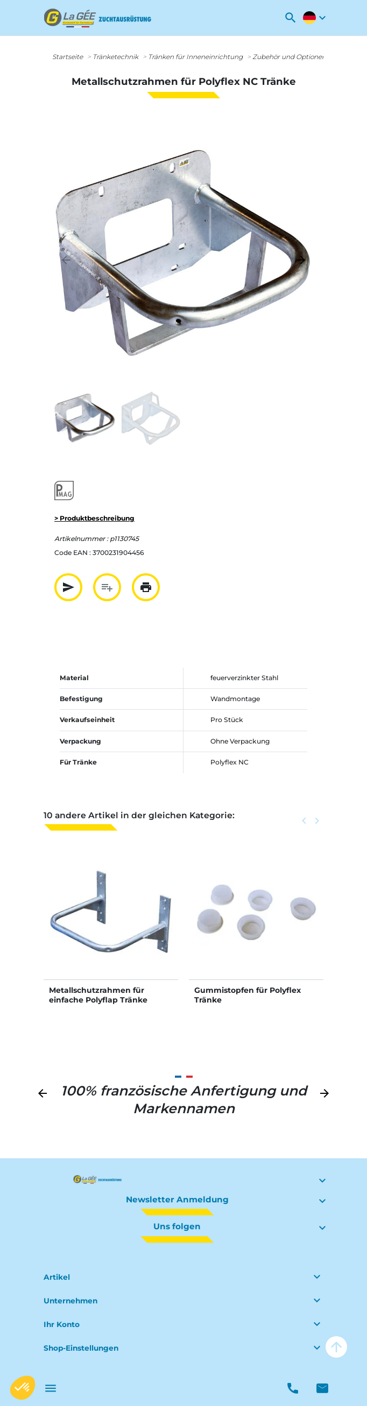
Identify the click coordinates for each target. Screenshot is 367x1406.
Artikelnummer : (81, 539)
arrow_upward (336, 1347)
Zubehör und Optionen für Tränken (308, 57)
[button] (290, 17)
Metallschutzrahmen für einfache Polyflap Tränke (98, 995)
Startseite (67, 57)
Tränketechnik (115, 57)
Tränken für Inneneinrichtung (195, 57)
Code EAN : (72, 553)
